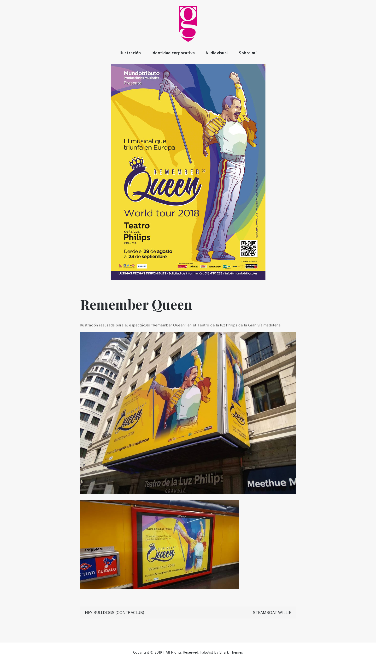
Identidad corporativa (173, 52)
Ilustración (130, 52)
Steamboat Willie (272, 612)
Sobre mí (247, 52)
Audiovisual (217, 52)
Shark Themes (231, 652)
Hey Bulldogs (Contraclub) (114, 612)
